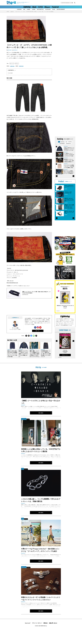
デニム (17, 63)
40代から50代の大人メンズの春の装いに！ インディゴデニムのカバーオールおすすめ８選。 (69, 149)
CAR (24, 9)
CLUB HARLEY (62, 143)
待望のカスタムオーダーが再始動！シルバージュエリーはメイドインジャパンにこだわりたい (40, 598)
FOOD (53, 9)
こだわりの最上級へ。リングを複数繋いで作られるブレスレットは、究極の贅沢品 (40, 500)
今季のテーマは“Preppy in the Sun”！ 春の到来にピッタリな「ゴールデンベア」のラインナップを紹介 (40, 550)
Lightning (12, 11)
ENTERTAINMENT (61, 9)
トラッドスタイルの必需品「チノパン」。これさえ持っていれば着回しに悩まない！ (69, 166)
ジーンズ (12, 63)
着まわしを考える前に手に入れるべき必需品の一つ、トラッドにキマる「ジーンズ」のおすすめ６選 (12, 353)
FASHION (19, 9)
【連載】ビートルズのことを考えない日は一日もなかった (40, 402)
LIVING (33, 9)
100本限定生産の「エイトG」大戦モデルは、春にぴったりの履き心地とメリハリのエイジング (45, 353)
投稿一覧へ (38, 330)
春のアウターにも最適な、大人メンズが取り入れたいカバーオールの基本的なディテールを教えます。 (69, 172)
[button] (56, 176)
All (59, 141)
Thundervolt (68, 143)
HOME (8, 11)
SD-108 (10, 73)
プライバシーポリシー (37, 623)
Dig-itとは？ (28, 623)
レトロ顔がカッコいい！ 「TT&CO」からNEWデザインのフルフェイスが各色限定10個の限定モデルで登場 (69, 155)
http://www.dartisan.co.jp (12, 282)
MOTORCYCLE (40, 9)
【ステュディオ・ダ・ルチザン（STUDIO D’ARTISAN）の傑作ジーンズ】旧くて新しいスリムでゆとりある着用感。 (34, 11)
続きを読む (41, 412)
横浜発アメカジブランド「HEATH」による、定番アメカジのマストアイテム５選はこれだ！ (24, 353)
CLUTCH (70, 141)
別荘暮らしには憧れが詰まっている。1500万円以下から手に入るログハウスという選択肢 (40, 450)
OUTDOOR (47, 9)
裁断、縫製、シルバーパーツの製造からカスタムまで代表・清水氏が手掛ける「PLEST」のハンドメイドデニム (34, 353)
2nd (66, 141)
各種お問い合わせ (53, 623)
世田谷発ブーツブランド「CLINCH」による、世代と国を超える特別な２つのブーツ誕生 (69, 160)
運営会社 (45, 623)
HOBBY (28, 9)
